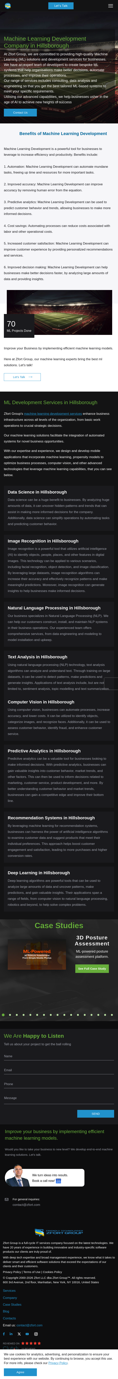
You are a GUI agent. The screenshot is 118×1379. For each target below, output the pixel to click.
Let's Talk (61, 6)
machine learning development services (53, 414)
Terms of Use (31, 1272)
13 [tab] (85, 1015)
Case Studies (12, 1304)
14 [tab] (92, 1015)
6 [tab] (37, 1015)
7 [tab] (44, 1015)
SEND (96, 1113)
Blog (6, 1311)
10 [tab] (64, 1015)
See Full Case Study (92, 968)
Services (9, 1291)
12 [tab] (78, 1015)
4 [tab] (24, 1015)
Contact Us (20, 112)
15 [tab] (98, 1015)
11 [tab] (71, 1015)
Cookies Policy (52, 1272)
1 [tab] (3, 1015)
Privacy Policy (57, 1363)
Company (10, 1298)
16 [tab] (105, 1015)
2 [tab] (10, 1015)
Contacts (9, 1318)
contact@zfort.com (26, 1205)
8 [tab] (51, 1015)
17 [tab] (112, 1015)
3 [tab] (17, 1015)
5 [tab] (30, 1015)
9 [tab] (58, 1015)
